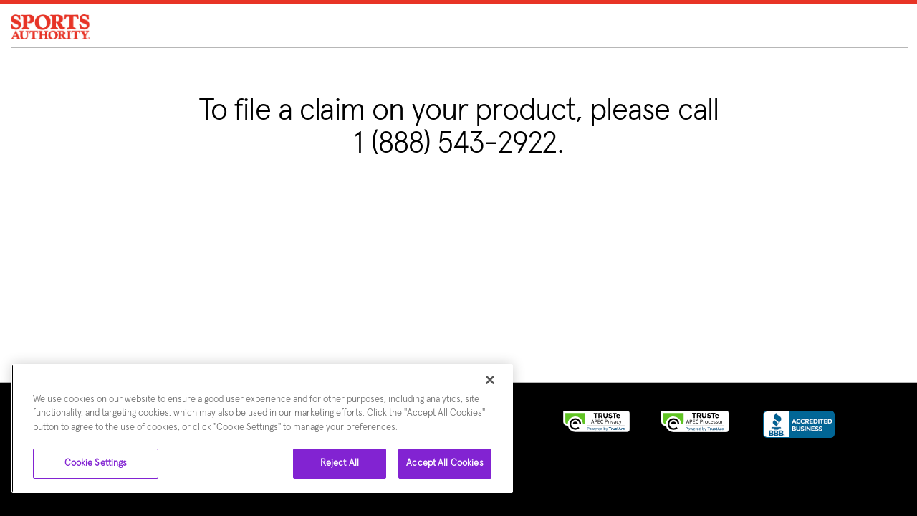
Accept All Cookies (444, 463)
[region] (262, 428)
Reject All (339, 463)
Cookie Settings (96, 463)
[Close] (490, 380)
